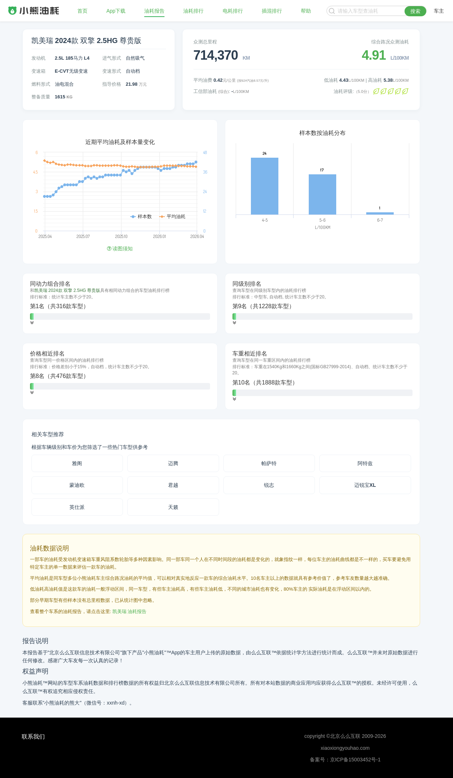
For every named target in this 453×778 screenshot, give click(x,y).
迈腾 (173, 463)
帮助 (306, 10)
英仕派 (77, 507)
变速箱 (38, 71)
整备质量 (40, 96)
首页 (82, 10)
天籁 (173, 507)
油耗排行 (193, 10)
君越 (173, 485)
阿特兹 (365, 463)
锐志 (269, 485)
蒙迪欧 (77, 485)
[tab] (120, 303)
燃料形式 (40, 84)
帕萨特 (269, 463)
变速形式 (111, 71)
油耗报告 (154, 10)
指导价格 (111, 84)
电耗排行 (233, 10)
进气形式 (111, 58)
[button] (32, 323)
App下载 (115, 10)
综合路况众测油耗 (390, 41)
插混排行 (272, 10)
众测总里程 (205, 41)
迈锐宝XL (365, 485)
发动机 (38, 58)
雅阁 (77, 463)
